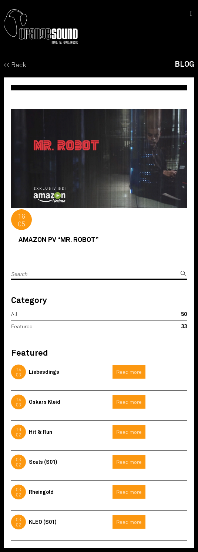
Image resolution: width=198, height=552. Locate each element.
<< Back (15, 64)
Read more (129, 372)
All (14, 314)
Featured (22, 326)
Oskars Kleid (44, 402)
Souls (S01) (43, 462)
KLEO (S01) (43, 522)
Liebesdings (44, 372)
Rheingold (41, 492)
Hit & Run (40, 432)
